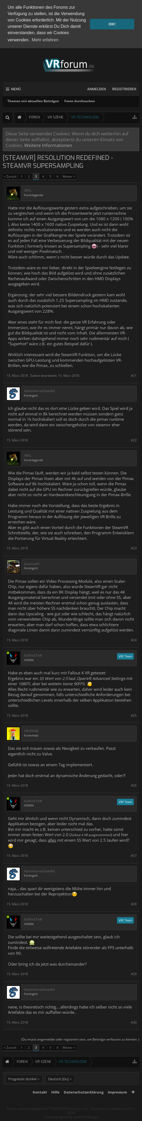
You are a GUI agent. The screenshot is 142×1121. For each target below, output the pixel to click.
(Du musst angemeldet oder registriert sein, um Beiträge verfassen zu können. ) (80, 1038)
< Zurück (10, 175)
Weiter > (68, 175)
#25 (134, 714)
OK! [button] (111, 24)
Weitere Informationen (48, 144)
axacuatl (31, 562)
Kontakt (40, 1100)
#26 (134, 785)
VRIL (27, 189)
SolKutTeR (33, 654)
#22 (134, 439)
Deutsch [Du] (58, 1087)
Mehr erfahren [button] (45, 40)
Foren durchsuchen (79, 100)
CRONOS (31, 730)
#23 (134, 547)
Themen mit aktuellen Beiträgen (33, 100)
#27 (134, 855)
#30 (134, 1021)
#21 (134, 374)
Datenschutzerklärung (83, 1100)
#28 (134, 903)
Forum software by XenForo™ (48, 1117)
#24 (134, 639)
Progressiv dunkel (22, 1087)
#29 (134, 973)
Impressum (117, 1100)
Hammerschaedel (39, 390)
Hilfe (55, 1100)
